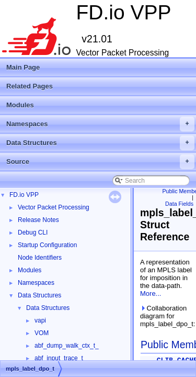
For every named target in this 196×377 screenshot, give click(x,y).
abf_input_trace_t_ (60, 358)
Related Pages (29, 86)
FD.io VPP (24, 194)
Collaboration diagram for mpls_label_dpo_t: (166, 316)
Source (100, 161)
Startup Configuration (47, 245)
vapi (40, 320)
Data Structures (100, 143)
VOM (41, 333)
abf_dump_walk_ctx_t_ (66, 345)
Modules (20, 105)
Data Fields (179, 204)
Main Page (23, 67)
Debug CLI (33, 232)
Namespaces (100, 124)
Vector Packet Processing (53, 207)
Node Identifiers (40, 257)
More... (150, 293)
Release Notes (38, 220)
